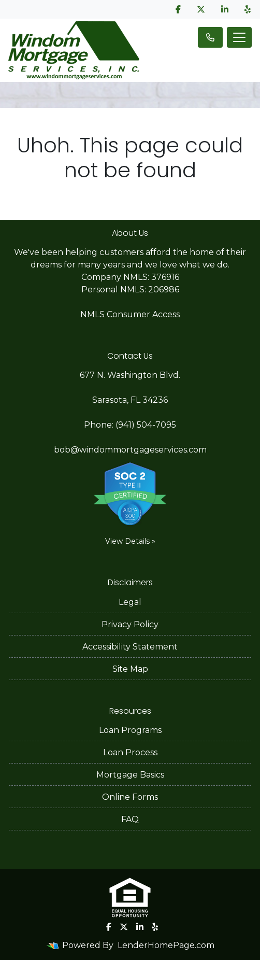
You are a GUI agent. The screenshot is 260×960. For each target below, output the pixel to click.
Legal (130, 602)
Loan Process (130, 752)
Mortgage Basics (130, 775)
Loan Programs (130, 730)
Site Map (130, 669)
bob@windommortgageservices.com (130, 450)
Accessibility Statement (130, 647)
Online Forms (130, 797)
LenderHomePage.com (166, 945)
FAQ (130, 819)
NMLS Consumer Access (130, 314)
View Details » (130, 541)
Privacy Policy (130, 624)
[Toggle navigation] (239, 37)
